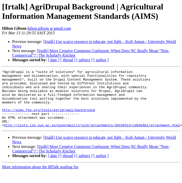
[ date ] (53, 60)
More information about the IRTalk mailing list (40, 178)
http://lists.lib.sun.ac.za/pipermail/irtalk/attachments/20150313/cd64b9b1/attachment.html (92, 136)
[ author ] (101, 60)
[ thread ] (67, 60)
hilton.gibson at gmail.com (49, 28)
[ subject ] (84, 60)
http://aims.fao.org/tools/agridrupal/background (48, 118)
